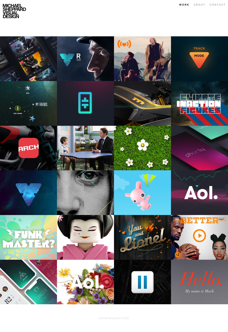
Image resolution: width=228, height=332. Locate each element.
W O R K (184, 4)
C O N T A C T (217, 4)
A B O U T (199, 4)
